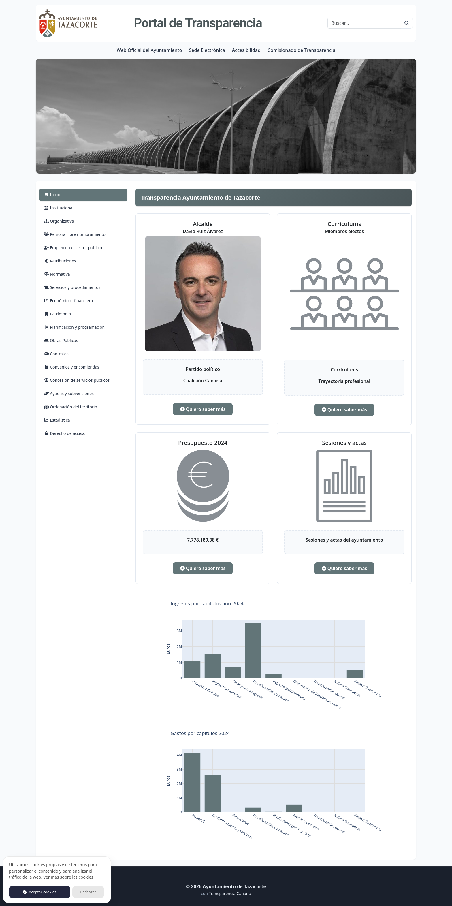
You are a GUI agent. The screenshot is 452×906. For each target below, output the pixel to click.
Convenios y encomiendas (71, 367)
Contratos (56, 353)
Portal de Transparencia (198, 23)
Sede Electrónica (207, 50)
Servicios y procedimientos (72, 287)
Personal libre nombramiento (75, 234)
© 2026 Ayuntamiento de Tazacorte (226, 886)
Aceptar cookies (39, 891)
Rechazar (88, 891)
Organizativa (59, 221)
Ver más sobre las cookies (68, 877)
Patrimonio (57, 314)
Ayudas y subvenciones (69, 393)
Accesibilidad (246, 50)
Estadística (57, 420)
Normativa (57, 274)
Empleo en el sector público (73, 247)
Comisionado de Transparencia (301, 50)
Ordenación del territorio (70, 406)
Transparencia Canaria (230, 893)
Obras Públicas (61, 340)
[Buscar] (364, 23)
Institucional (59, 207)
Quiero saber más (203, 409)
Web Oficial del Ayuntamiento (149, 50)
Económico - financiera (68, 300)
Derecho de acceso (65, 433)
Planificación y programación (74, 327)
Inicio (59, 194)
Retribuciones (60, 261)
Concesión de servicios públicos (77, 380)
